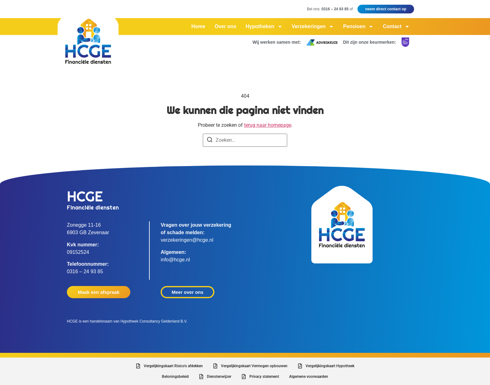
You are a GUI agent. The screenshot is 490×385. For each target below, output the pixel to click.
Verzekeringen (313, 26)
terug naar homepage (267, 125)
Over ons (225, 26)
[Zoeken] (210, 140)
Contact (396, 26)
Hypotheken (264, 26)
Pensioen (358, 26)
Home (198, 26)
